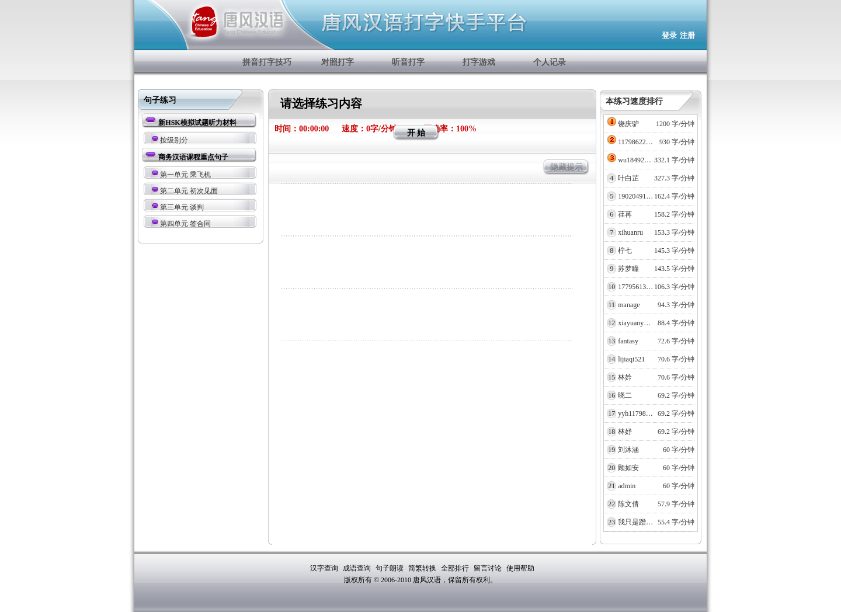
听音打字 (408, 62)
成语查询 (358, 568)
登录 (669, 35)
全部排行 (456, 568)
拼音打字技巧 (266, 62)
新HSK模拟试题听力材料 (197, 123)
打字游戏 (479, 62)
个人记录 (549, 62)
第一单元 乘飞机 (185, 175)
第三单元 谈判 (182, 207)
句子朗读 (390, 568)
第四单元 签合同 (185, 224)
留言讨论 (488, 568)
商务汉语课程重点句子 (193, 157)
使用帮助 (520, 568)
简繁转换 (423, 568)
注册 (687, 35)
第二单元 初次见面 (189, 191)
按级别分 (174, 140)
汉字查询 (325, 568)
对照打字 (337, 62)
